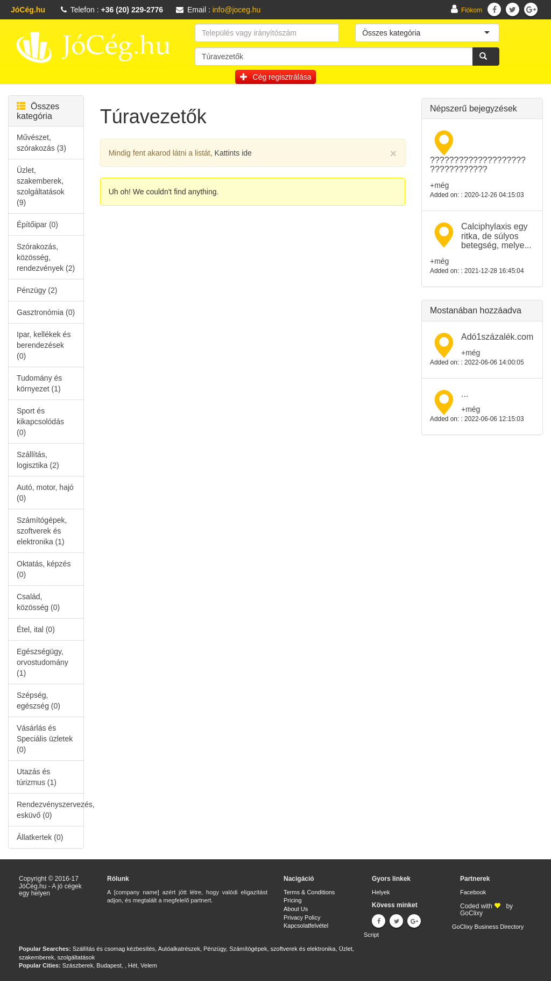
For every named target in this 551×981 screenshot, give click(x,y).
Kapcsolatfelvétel (306, 925)
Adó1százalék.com (497, 336)
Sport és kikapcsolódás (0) (40, 422)
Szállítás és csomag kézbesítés (114, 948)
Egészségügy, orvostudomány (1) (42, 662)
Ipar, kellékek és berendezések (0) (43, 345)
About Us (296, 909)
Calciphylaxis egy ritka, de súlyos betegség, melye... (496, 236)
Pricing (293, 900)
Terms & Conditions (309, 892)
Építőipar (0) (37, 224)
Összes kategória (38, 111)
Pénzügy (214, 948)
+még (439, 185)
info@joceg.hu (237, 9)
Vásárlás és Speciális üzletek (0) (45, 739)
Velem (148, 965)
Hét (132, 965)
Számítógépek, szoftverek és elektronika (282, 948)
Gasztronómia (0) (46, 312)
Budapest (108, 965)
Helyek (381, 892)
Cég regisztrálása (276, 77)
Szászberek (77, 965)
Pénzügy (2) (37, 290)
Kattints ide (233, 153)
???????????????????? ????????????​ (478, 165)
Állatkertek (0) (40, 837)
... (464, 393)
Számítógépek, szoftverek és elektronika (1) (42, 531)
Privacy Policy (302, 917)
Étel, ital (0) (36, 629)
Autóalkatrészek (179, 948)
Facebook (473, 892)
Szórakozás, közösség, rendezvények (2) (46, 257)
